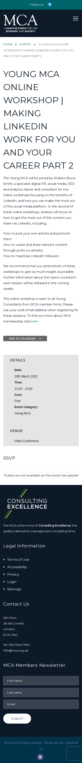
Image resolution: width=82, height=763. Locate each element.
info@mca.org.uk (15, 650)
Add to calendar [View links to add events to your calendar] (22, 338)
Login (11, 582)
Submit (17, 718)
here (34, 321)
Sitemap (14, 589)
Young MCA (22, 413)
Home (7, 44)
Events (25, 44)
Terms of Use (18, 559)
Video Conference (26, 441)
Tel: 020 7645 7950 (16, 645)
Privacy (13, 574)
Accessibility (17, 567)
